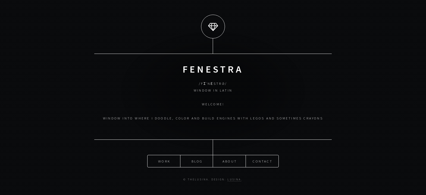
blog (197, 161)
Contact (262, 161)
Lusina (234, 179)
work (164, 161)
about (230, 161)
